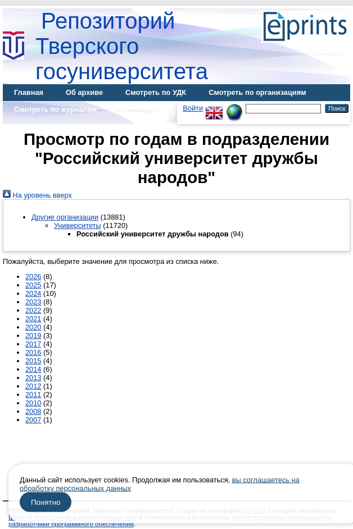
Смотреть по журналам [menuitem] (55, 109)
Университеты (77, 225)
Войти (193, 108)
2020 (33, 327)
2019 (33, 335)
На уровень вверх (37, 195)
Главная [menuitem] (28, 92)
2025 (33, 285)
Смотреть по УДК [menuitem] (155, 92)
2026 (33, 276)
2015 (33, 361)
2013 (33, 377)
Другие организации (64, 217)
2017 (33, 344)
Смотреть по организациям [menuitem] (257, 92)
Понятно (45, 502)
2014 (33, 369)
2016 (33, 352)
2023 (33, 302)
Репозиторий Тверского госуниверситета (121, 46)
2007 (33, 420)
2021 (33, 318)
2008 (33, 411)
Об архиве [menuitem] (84, 92)
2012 (33, 386)
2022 (33, 310)
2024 (33, 293)
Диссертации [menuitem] (142, 109)
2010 (33, 403)
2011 (33, 394)
